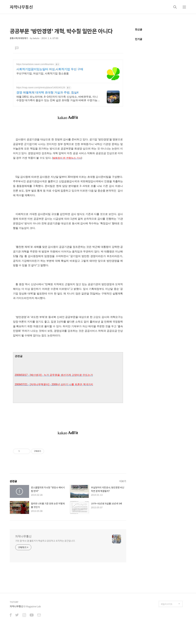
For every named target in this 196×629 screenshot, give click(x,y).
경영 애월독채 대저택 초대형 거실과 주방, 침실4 (47, 92)
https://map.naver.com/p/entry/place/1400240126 (40, 87)
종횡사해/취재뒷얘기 (19, 38)
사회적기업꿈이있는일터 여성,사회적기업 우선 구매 (49, 69)
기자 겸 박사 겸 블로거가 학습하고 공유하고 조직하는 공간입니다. (45, 540)
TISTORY (14, 602)
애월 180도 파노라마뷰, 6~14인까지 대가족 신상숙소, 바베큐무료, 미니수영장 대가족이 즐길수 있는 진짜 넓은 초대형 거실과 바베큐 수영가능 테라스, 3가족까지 (57, 98)
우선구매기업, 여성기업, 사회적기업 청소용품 (42, 73)
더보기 (122, 481)
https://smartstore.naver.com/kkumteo (35, 64)
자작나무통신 (21, 7)
